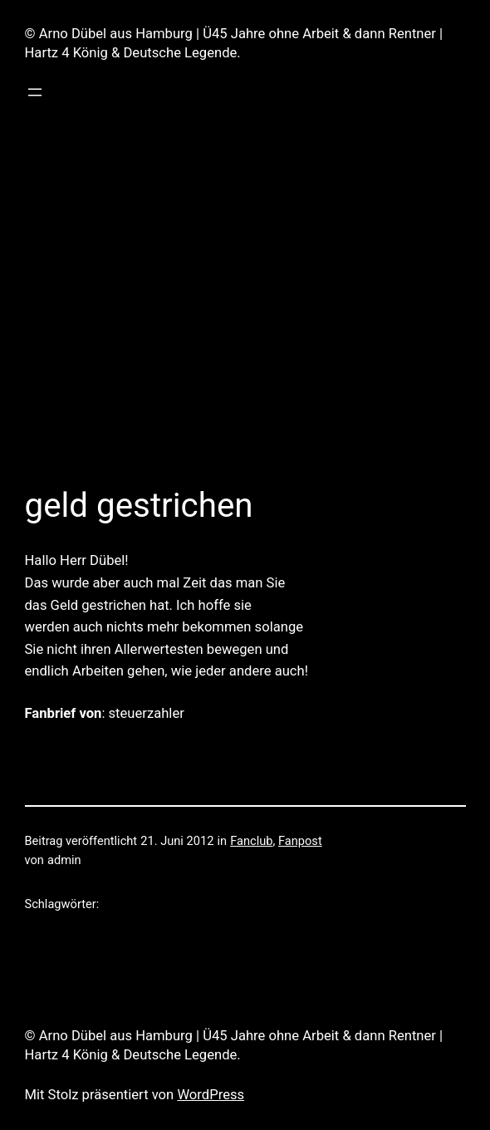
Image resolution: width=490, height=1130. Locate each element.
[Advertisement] (245, 298)
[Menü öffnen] (35, 92)
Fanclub (251, 840)
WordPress (210, 1095)
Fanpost (300, 840)
